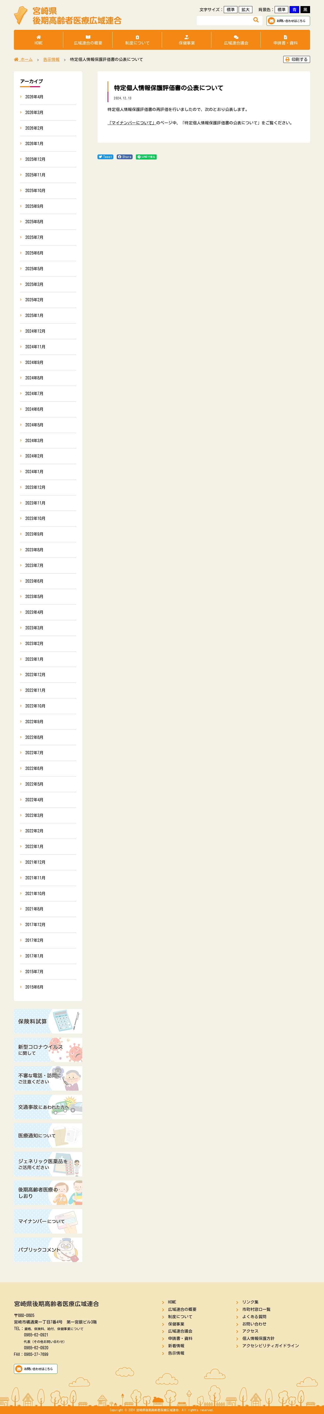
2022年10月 (35, 706)
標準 (231, 10)
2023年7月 (34, 565)
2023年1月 (34, 659)
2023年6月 (34, 581)
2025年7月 (34, 237)
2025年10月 (35, 191)
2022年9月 (34, 722)
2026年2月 (34, 128)
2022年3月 (34, 815)
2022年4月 (34, 800)
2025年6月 (34, 253)
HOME (38, 40)
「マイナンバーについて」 (132, 123)
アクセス (250, 1331)
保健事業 (186, 40)
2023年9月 (34, 534)
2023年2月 (34, 644)
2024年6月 (34, 409)
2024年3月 (34, 441)
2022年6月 (34, 768)
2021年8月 (34, 909)
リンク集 (250, 1302)
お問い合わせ (254, 1324)
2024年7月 (34, 394)
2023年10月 (35, 518)
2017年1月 (34, 956)
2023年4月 (34, 612)
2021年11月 (35, 878)
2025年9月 (34, 206)
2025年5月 (34, 269)
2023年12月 (35, 487)
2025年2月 (34, 300)
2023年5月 (34, 597)
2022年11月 (35, 690)
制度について (137, 40)
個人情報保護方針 (258, 1338)
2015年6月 (34, 987)
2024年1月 (34, 472)
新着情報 (176, 1346)
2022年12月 (35, 675)
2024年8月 (34, 378)
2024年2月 (34, 456)
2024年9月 (34, 362)
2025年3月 (34, 284)
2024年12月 (35, 331)
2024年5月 (34, 425)
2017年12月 (35, 925)
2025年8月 (34, 222)
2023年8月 (34, 550)
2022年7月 (34, 753)
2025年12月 (35, 159)
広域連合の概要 (88, 40)
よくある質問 (254, 1317)
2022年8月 (34, 737)
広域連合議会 (236, 40)
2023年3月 (34, 628)
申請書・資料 (285, 40)
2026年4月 (34, 97)
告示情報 (176, 1353)
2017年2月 (34, 940)
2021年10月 (35, 894)
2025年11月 (35, 175)
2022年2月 (34, 831)
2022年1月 (34, 847)
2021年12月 (35, 862)
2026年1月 (34, 144)
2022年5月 (34, 784)
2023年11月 (35, 503)
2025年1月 (34, 315)
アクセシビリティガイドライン (270, 1346)
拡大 (245, 10)
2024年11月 (35, 347)
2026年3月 (34, 112)
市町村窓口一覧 (256, 1309)
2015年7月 (34, 972)
